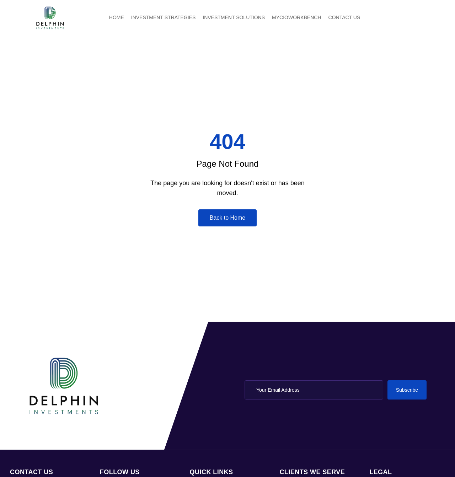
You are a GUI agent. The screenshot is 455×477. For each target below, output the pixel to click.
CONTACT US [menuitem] (344, 17)
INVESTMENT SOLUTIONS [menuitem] (234, 17)
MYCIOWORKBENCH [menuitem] (296, 17)
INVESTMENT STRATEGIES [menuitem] (163, 17)
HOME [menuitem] (116, 17)
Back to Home (227, 218)
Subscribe (407, 390)
